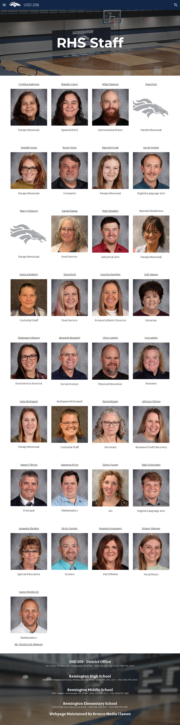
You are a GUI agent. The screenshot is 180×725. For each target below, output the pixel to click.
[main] (90, 43)
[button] (4, 5)
